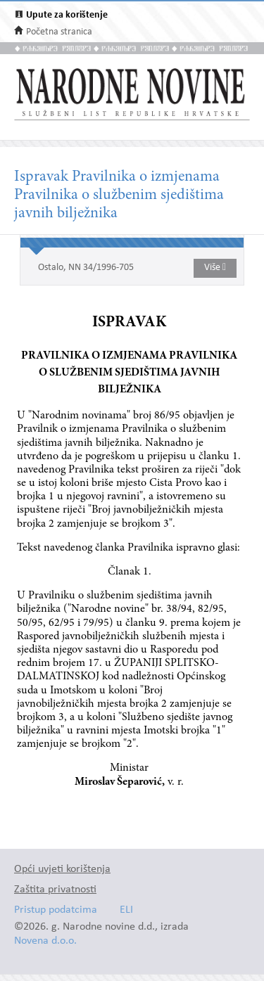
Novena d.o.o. (45, 941)
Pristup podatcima (55, 910)
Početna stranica (59, 32)
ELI (126, 910)
